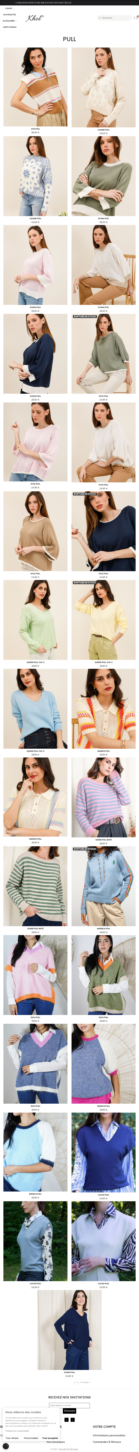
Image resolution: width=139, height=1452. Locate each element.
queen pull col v (35, 662)
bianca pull (103, 1106)
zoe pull (35, 129)
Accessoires (10, 21)
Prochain (86, 1382)
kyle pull (103, 396)
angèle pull (103, 751)
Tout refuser (12, 1438)
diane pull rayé (104, 839)
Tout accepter (50, 1438)
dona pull (103, 218)
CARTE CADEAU (9, 27)
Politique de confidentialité (17, 1431)
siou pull (35, 1017)
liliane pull (104, 129)
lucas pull (103, 1195)
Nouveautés (9, 14)
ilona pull (69, 1372)
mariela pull (103, 928)
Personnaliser (31, 1438)
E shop (10, 8)
